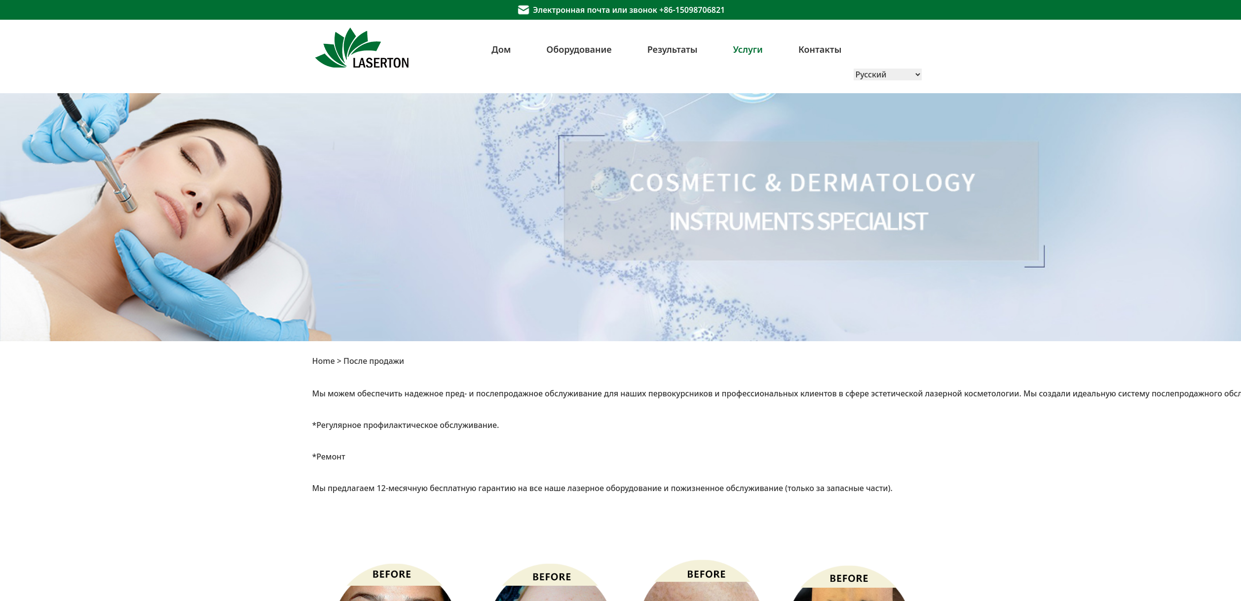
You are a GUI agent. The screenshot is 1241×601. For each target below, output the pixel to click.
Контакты (820, 49)
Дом (501, 49)
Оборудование (578, 49)
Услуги (748, 49)
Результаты (672, 49)
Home (323, 360)
